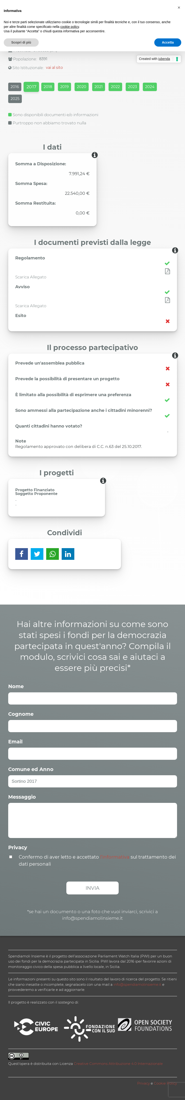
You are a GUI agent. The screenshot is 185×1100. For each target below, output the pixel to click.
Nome (16, 686)
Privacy (17, 847)
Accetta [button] (168, 42)
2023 (132, 87)
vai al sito (54, 67)
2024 (150, 87)
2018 (48, 87)
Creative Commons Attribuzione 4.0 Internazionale (118, 1063)
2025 (15, 98)
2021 (98, 87)
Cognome (21, 714)
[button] (179, 7)
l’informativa (114, 857)
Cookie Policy (165, 1083)
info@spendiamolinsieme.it (137, 984)
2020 (81, 87)
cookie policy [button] (69, 27)
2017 (31, 86)
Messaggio (22, 796)
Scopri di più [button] (21, 42)
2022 (115, 87)
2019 (64, 87)
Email (15, 741)
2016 (15, 87)
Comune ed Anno (30, 769)
